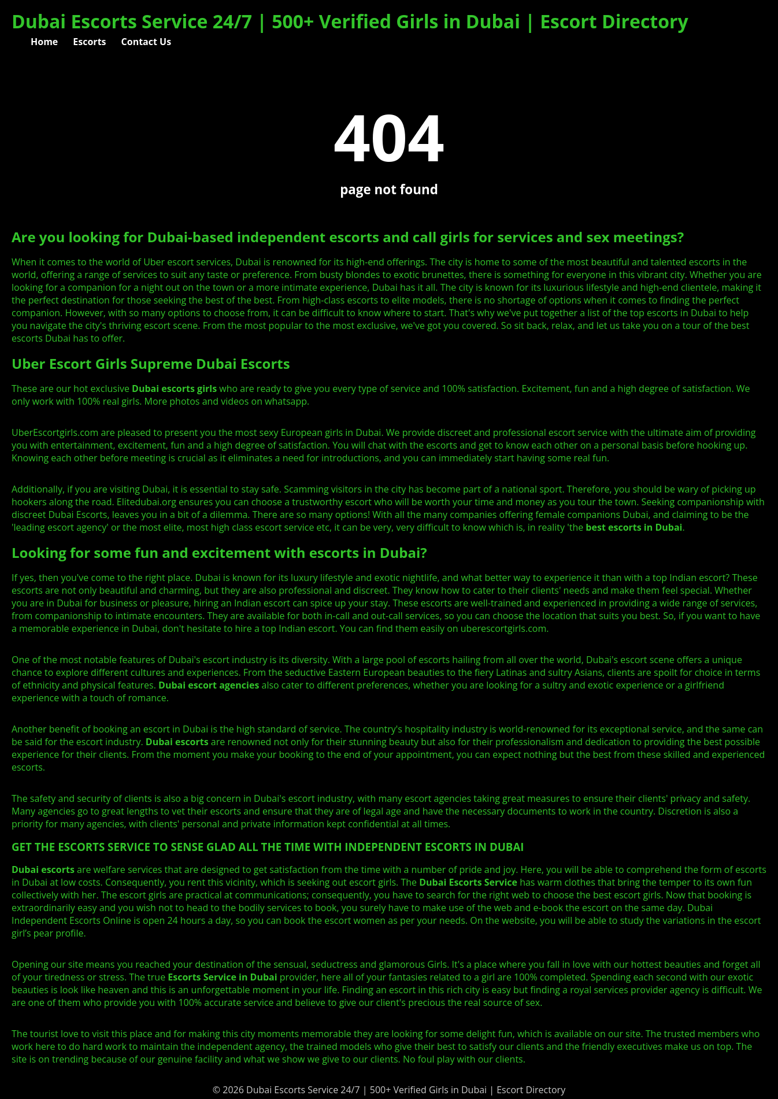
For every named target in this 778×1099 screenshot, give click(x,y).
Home (44, 41)
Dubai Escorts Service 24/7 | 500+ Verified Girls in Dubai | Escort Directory (350, 21)
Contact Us (146, 41)
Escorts (89, 41)
